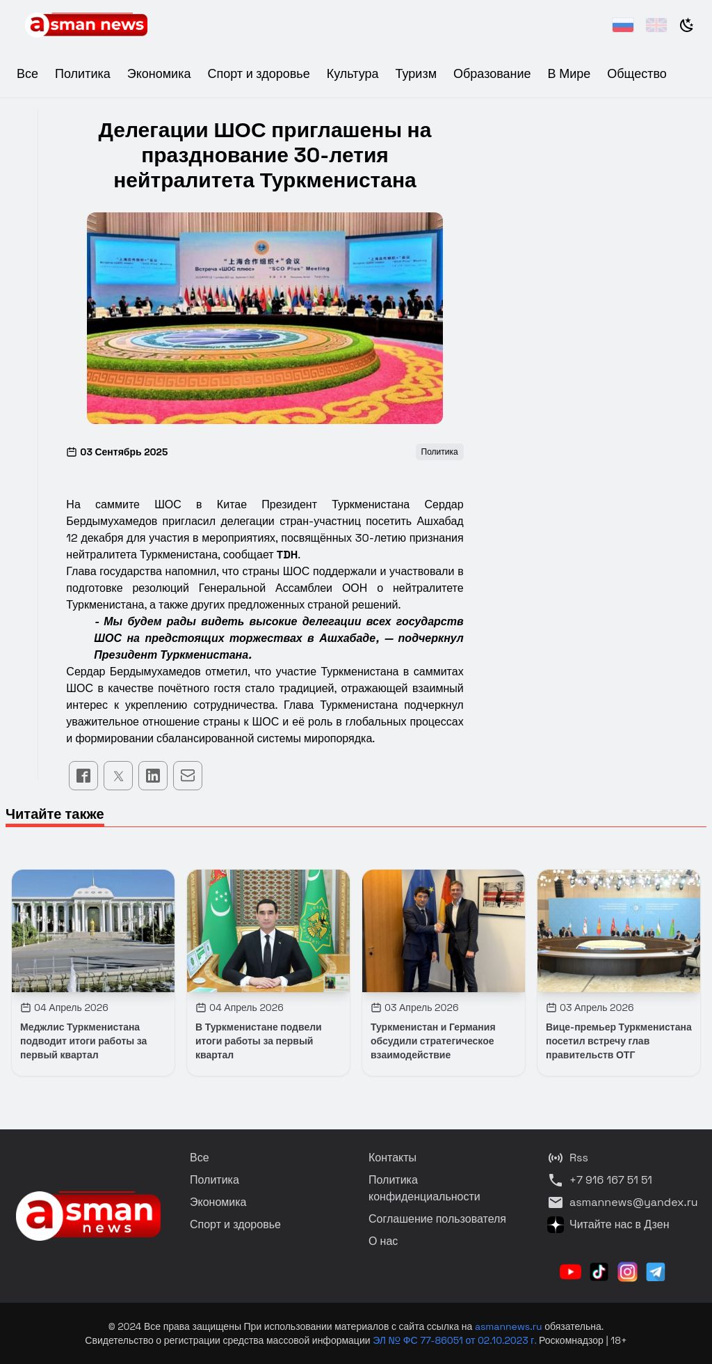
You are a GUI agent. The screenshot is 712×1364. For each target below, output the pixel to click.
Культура (353, 73)
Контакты (392, 1157)
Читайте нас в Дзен (608, 1224)
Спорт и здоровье (258, 73)
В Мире (569, 73)
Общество (637, 73)
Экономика (159, 73)
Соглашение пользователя (437, 1219)
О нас (383, 1241)
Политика (83, 73)
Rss (567, 1158)
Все (27, 73)
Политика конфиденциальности (424, 1188)
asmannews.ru (508, 1326)
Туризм (416, 73)
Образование (492, 73)
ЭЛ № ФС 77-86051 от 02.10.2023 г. (456, 1340)
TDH (287, 554)
